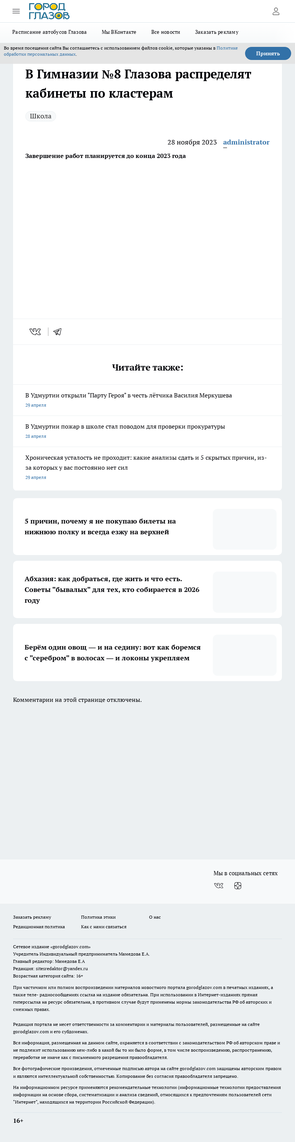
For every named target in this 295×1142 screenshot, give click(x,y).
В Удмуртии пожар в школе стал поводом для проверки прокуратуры (147, 431)
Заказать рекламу (217, 31)
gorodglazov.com (204, 987)
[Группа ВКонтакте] (218, 885)
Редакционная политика (39, 926)
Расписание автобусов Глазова (49, 31)
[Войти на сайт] (275, 11)
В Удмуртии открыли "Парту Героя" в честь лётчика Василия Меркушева (147, 400)
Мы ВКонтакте (119, 31)
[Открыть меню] (16, 11)
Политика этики (98, 917)
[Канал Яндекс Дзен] (237, 885)
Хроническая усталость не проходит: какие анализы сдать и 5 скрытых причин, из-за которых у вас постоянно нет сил (147, 468)
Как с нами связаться (103, 926)
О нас (155, 917)
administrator (246, 142)
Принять (268, 53)
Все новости (166, 31)
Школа (40, 115)
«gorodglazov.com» (70, 946)
